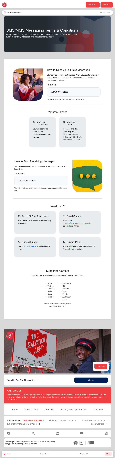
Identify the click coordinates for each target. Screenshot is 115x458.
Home (15, 409)
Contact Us (101, 366)
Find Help (92, 5)
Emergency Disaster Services (23, 424)
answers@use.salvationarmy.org (76, 223)
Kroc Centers (99, 424)
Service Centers (105, 12)
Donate (106, 5)
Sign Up (91, 380)
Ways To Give (31, 409)
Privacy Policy (68, 249)
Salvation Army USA (34, 420)
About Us (44, 454)
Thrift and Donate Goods (63, 420)
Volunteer (98, 409)
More (108, 454)
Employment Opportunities (74, 409)
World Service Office (94, 420)
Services (84, 454)
